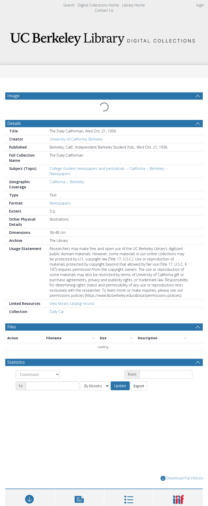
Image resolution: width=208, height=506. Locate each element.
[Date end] (52, 385)
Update (120, 385)
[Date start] (165, 374)
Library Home (133, 5)
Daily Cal (57, 311)
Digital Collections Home (98, 5)
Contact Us (104, 10)
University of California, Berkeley (76, 139)
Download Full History (182, 478)
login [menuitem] (200, 5)
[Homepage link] (104, 37)
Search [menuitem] (69, 5)
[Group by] (38, 374)
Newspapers (60, 203)
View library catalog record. (72, 303)
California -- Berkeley (67, 181)
